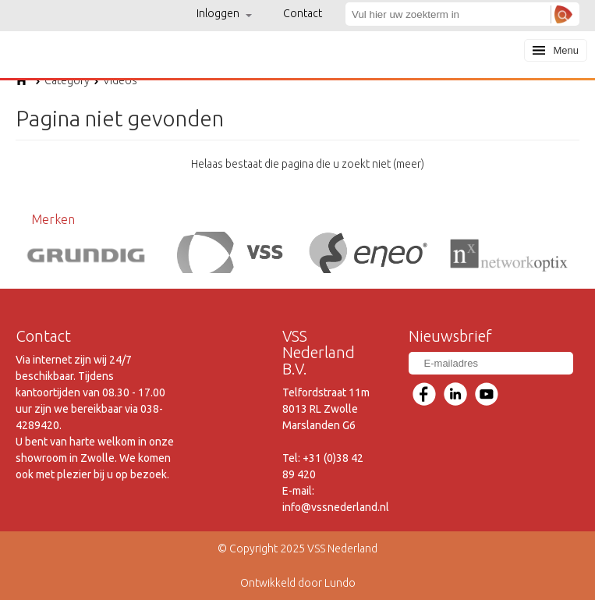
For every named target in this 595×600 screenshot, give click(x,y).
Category (62, 80)
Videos (115, 80)
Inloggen (224, 13)
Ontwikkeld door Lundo (298, 582)
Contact (302, 13)
